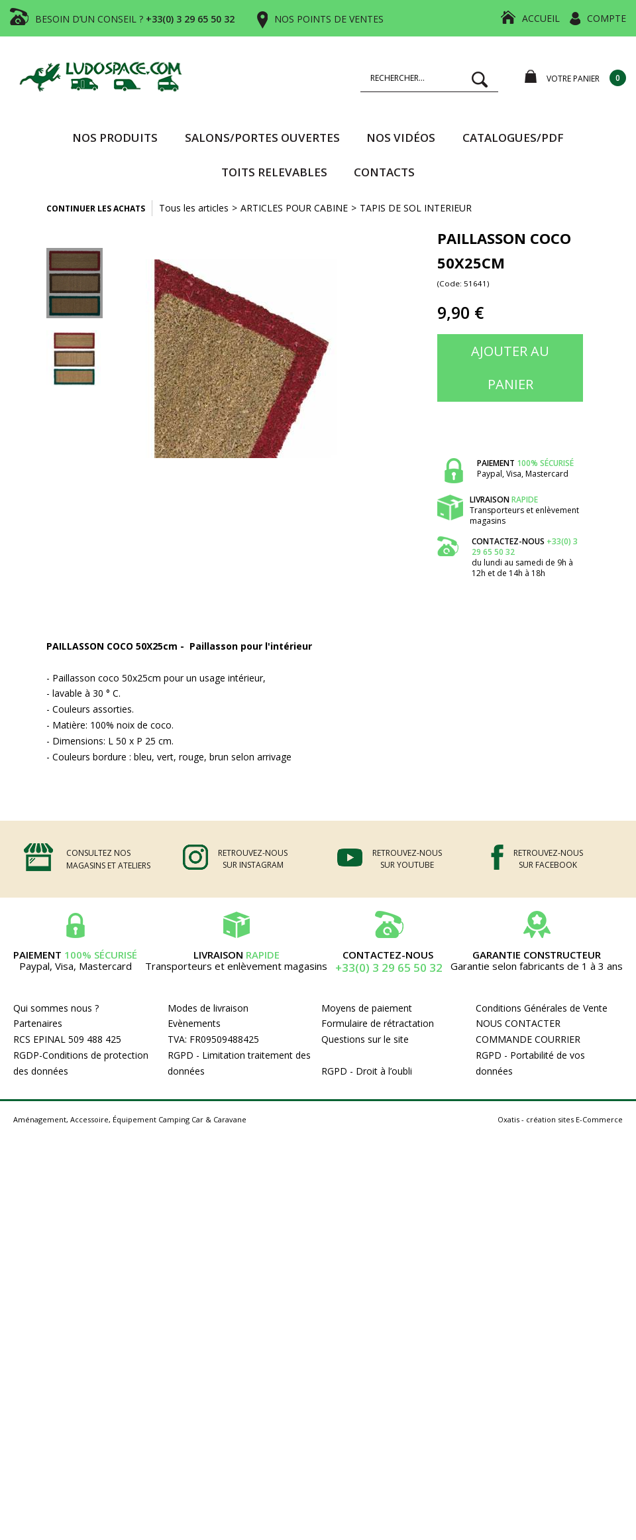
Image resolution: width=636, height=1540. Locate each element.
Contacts (384, 172)
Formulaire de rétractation (377, 1023)
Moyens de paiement (366, 1008)
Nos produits (115, 137)
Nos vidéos (400, 137)
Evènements (194, 1023)
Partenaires (37, 1023)
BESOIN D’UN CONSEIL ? (135, 19)
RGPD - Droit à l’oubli (366, 1071)
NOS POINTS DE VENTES (329, 19)
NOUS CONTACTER (518, 1023)
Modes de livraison (208, 1008)
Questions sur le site (365, 1039)
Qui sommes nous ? (56, 1008)
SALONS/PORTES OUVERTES (262, 137)
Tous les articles (194, 208)
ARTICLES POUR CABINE (294, 208)
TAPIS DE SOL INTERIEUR (416, 208)
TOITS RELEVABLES (274, 172)
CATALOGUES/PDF (513, 137)
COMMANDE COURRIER (528, 1039)
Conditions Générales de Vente (542, 1008)
